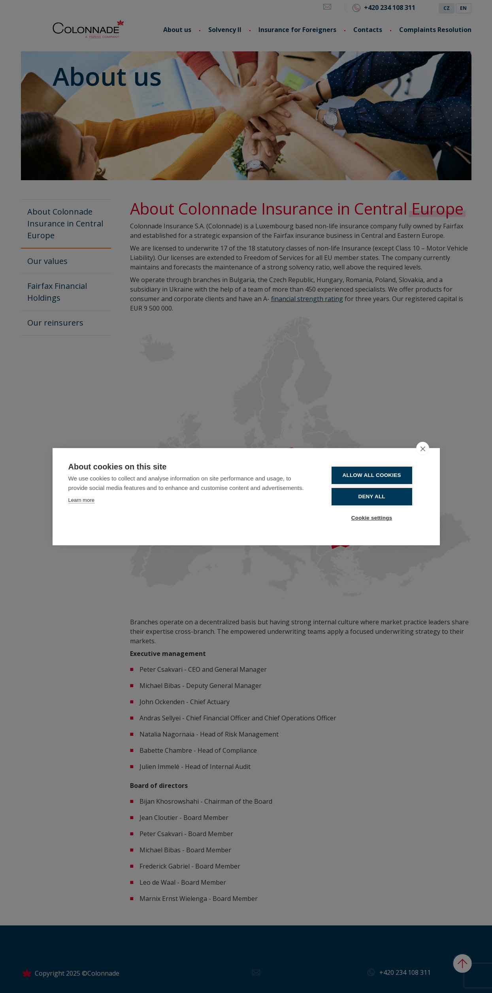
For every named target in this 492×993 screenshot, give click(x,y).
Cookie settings (376, 517)
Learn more (81, 500)
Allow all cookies (376, 476)
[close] (422, 449)
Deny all (376, 496)
